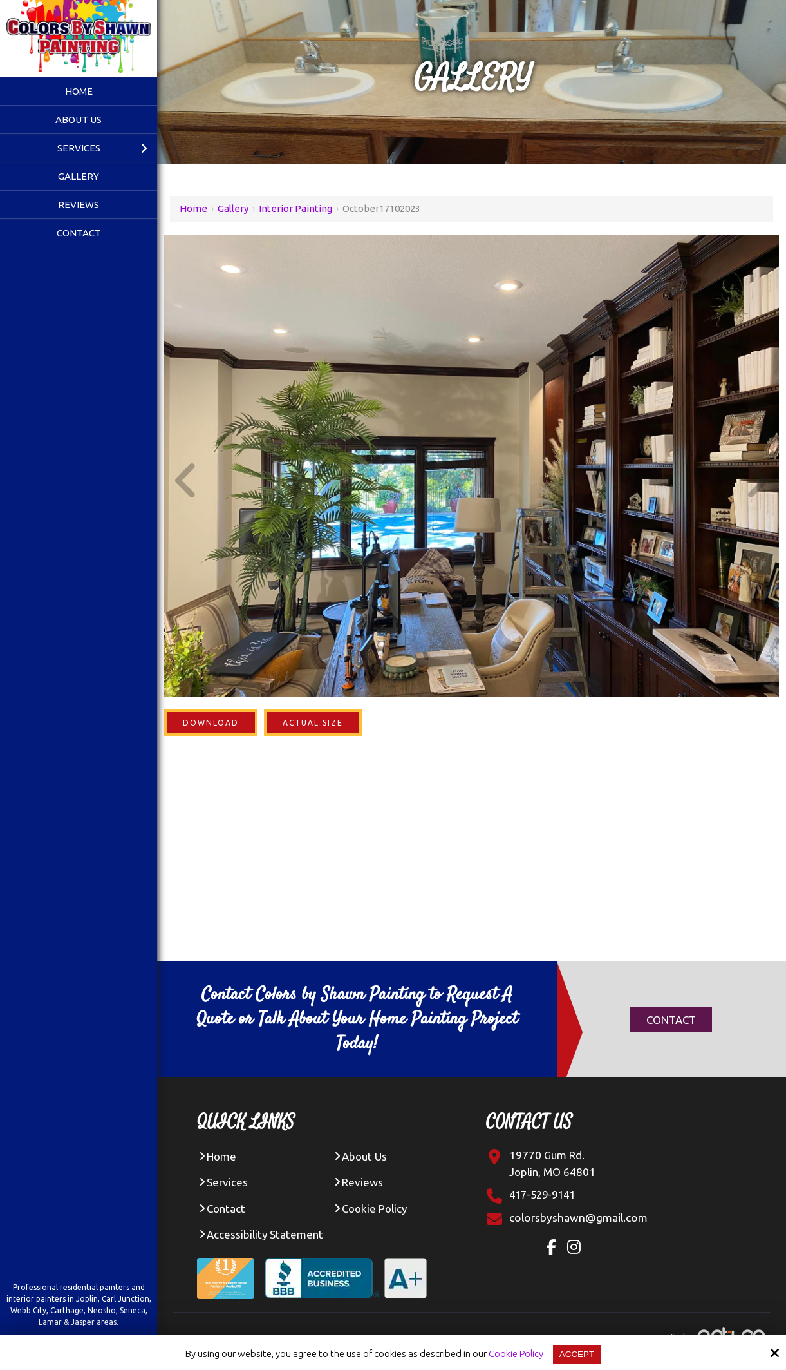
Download (211, 723)
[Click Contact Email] (579, 1217)
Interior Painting (295, 208)
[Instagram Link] (578, 1249)
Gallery (233, 208)
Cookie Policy (513, 1353)
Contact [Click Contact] (671, 1020)
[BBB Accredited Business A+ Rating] (351, 1270)
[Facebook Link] (555, 1249)
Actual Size (313, 723)
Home (193, 208)
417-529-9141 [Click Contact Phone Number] (545, 1194)
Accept (577, 1353)
